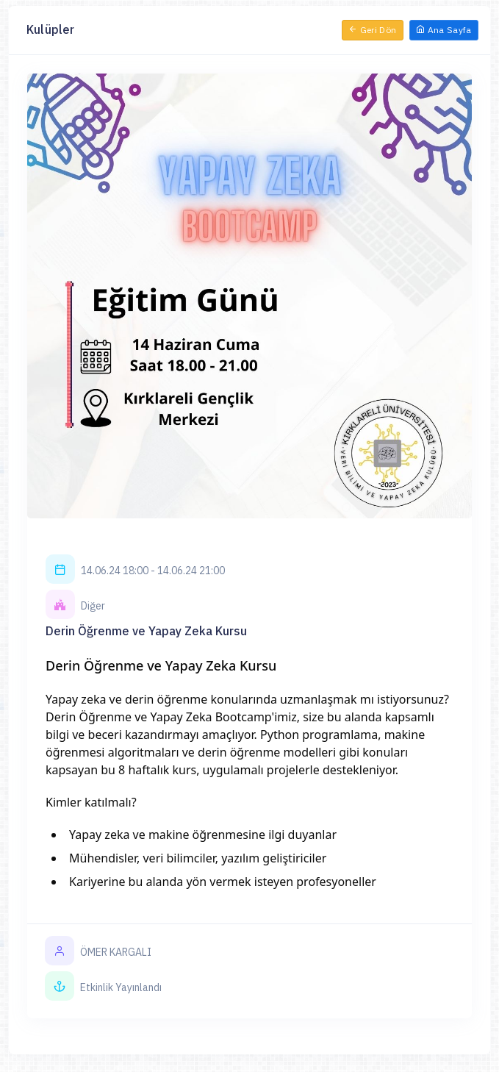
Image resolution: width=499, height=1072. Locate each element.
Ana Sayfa (444, 29)
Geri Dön (372, 29)
